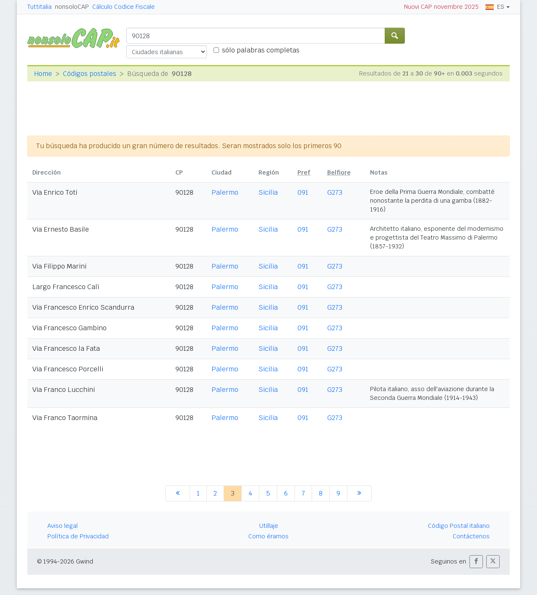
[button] (476, 561)
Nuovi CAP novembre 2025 (441, 6)
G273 (334, 192)
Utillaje (268, 526)
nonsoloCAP (72, 6)
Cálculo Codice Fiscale (123, 6)
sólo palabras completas (261, 50)
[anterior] (177, 493)
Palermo (224, 192)
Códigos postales (89, 73)
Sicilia (268, 192)
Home (43, 73)
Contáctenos (471, 536)
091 (302, 192)
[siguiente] (359, 493)
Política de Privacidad (78, 536)
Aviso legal (62, 526)
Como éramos (268, 536)
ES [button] (494, 6)
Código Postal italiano (459, 526)
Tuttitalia (39, 6)
